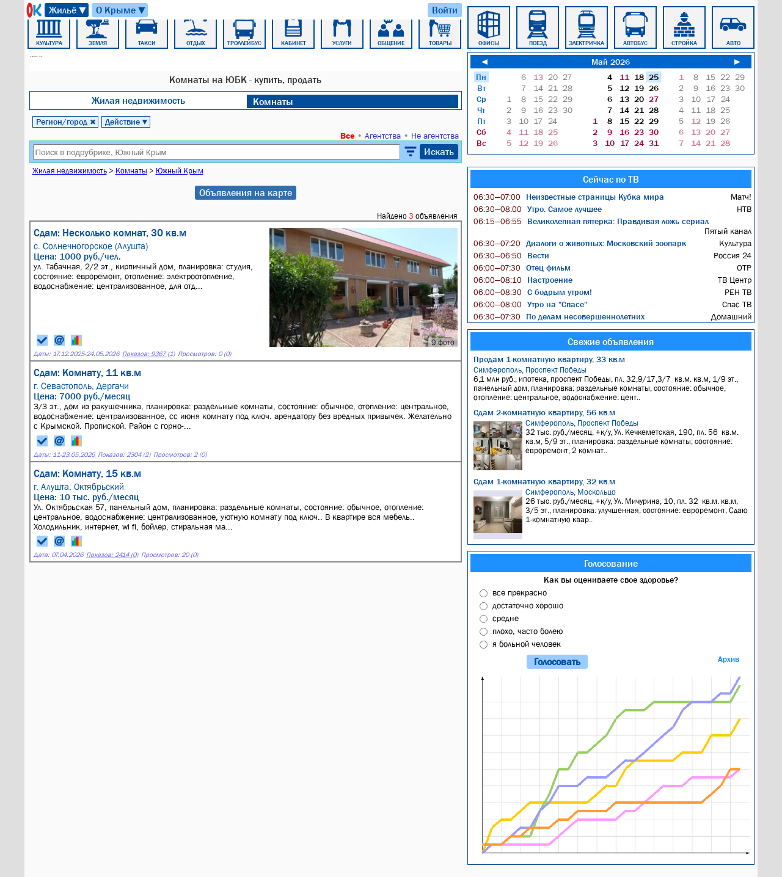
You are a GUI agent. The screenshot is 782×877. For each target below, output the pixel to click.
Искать (439, 151)
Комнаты (273, 101)
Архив (728, 659)
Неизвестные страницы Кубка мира (568, 197)
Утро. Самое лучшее (537, 209)
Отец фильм (522, 267)
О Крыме (121, 10)
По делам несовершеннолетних (559, 316)
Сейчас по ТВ (611, 178)
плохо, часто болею (527, 631)
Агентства (383, 135)
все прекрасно (519, 592)
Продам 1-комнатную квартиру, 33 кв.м (549, 359)
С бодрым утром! (532, 292)
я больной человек (526, 644)
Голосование (611, 563)
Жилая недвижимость (138, 100)
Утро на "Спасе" (530, 304)
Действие (126, 121)
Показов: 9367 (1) (148, 354)
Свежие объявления (611, 341)
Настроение (522, 280)
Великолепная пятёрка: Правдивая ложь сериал (591, 221)
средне (505, 618)
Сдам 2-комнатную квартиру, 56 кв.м (544, 412)
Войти (445, 9)
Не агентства (435, 135)
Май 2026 (610, 62)
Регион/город (66, 121)
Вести (511, 255)
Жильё (68, 10)
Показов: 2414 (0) (112, 554)
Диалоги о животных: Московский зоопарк (579, 243)
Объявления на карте (245, 192)
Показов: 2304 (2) (124, 454)
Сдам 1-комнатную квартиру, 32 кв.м (544, 481)
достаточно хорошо (527, 605)
